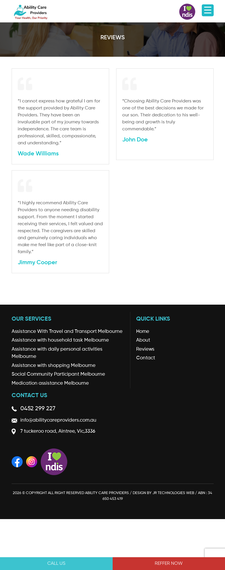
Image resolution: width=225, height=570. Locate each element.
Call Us (56, 563)
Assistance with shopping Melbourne (54, 365)
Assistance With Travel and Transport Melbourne (67, 331)
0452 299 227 (37, 409)
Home (142, 331)
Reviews (145, 349)
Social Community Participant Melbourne (58, 374)
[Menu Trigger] (208, 10)
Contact (145, 358)
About (143, 340)
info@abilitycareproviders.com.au (58, 420)
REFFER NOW (169, 563)
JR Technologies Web (173, 493)
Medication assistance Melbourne (50, 383)
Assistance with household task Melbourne (60, 340)
